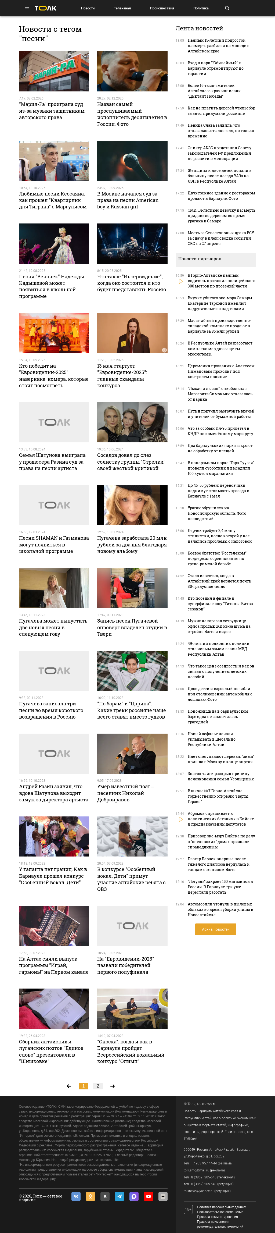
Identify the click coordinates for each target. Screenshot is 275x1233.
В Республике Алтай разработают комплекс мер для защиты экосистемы (220, 348)
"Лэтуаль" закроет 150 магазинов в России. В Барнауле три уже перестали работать (220, 887)
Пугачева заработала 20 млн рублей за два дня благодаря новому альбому (132, 544)
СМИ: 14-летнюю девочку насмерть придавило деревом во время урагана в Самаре (221, 215)
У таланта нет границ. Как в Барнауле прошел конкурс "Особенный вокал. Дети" (53, 876)
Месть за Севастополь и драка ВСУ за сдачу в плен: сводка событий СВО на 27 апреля (221, 238)
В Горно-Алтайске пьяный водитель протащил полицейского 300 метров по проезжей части (221, 281)
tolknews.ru (206, 1104)
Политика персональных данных (221, 1207)
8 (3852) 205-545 (203, 1177)
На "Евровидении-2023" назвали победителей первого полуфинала (125, 965)
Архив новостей (216, 929)
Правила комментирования (217, 1217)
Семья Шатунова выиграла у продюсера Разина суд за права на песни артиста (52, 461)
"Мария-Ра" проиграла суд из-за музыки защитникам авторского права (52, 110)
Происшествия (162, 8)
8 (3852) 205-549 (203, 1184)
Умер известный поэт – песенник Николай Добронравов (125, 793)
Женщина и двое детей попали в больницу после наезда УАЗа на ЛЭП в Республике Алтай (220, 176)
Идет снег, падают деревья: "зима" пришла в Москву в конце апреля (221, 759)
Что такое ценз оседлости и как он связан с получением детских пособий (221, 671)
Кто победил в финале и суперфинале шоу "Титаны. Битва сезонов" (220, 604)
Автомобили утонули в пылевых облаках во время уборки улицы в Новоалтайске (220, 909)
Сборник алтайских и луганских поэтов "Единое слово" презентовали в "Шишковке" (51, 1051)
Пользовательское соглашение (220, 1212)
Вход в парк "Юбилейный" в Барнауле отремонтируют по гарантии (216, 68)
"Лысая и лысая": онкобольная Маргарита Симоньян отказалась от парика (220, 394)
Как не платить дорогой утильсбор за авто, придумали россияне (221, 110)
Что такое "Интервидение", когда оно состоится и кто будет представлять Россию (131, 283)
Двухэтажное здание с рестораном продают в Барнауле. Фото (221, 195)
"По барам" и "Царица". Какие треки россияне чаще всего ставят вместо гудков (131, 710)
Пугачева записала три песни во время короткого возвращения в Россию (51, 710)
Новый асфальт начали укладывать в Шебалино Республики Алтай (212, 739)
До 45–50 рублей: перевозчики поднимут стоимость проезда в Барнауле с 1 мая (218, 491)
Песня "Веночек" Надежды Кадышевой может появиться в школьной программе (51, 286)
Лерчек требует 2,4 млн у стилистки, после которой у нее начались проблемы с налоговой (220, 536)
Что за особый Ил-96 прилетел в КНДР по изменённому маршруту (220, 431)
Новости (88, 8)
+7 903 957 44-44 (204, 1163)
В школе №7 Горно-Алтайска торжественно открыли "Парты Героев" (218, 796)
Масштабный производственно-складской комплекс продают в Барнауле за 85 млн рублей (219, 326)
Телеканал (122, 8)
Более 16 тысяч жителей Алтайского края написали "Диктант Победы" (214, 91)
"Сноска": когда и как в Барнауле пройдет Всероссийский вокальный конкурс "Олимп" (130, 1051)
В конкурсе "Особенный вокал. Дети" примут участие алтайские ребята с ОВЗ (131, 879)
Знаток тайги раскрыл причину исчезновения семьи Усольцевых (221, 776)
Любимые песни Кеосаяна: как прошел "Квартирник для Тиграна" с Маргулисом (53, 200)
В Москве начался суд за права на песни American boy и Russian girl (128, 200)
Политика (201, 8)
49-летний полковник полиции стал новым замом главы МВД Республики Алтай (218, 649)
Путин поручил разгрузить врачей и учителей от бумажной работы (221, 413)
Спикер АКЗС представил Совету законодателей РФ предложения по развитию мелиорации (219, 153)
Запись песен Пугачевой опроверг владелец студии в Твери (132, 627)
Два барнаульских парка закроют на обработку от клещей (220, 448)
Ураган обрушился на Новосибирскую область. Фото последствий (217, 513)
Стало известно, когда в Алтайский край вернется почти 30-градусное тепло (220, 581)
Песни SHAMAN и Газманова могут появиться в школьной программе (54, 544)
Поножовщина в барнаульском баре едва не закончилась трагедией (218, 716)
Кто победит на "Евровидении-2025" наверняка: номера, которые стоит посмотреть (54, 376)
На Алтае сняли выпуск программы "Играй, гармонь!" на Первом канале (54, 965)
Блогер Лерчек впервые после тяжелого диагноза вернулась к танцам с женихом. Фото (218, 864)
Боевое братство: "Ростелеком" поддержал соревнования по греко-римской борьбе (217, 558)
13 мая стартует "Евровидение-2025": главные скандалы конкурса (122, 376)
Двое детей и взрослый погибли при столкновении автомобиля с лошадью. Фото (220, 694)
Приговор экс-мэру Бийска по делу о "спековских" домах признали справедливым (221, 841)
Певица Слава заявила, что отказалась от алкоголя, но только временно (221, 130)
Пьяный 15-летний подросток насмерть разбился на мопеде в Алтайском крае (218, 46)
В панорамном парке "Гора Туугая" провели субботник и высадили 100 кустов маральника (221, 468)
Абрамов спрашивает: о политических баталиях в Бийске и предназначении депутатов (221, 819)
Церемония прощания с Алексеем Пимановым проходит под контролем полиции (221, 371)
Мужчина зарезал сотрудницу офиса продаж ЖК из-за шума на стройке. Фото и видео (219, 626)
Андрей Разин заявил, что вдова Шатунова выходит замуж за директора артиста (53, 793)
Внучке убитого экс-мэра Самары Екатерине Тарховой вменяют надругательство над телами (220, 303)
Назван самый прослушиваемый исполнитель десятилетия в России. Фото (132, 114)
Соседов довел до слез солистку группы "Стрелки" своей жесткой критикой (131, 461)
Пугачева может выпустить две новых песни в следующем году (53, 627)
